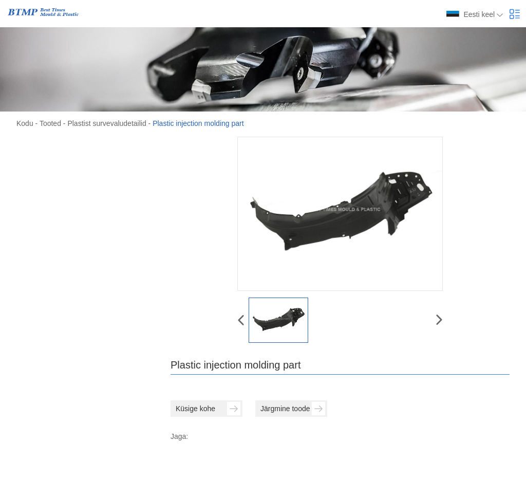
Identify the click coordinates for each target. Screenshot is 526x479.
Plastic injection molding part (198, 123)
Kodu (24, 123)
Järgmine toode (292, 408)
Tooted (50, 123)
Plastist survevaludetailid (106, 123)
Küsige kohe (208, 408)
